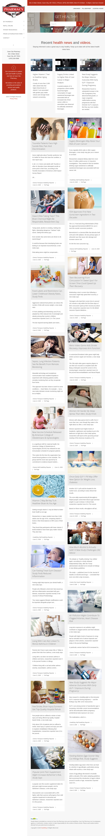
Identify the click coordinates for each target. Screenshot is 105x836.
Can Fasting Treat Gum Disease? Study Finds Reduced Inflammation (47, 573)
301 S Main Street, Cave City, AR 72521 (42, 3)
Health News (57, 29)
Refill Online (8, 25)
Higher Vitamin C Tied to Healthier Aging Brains (41, 77)
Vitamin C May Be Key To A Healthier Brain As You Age (44, 502)
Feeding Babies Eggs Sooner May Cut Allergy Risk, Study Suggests (84, 757)
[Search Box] (63, 24)
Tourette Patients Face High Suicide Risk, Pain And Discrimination (44, 146)
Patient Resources (10, 30)
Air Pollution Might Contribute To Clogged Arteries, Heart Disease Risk (84, 618)
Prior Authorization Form (12, 34)
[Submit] (79, 24)
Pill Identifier (86, 8)
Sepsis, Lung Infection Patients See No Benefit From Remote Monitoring (46, 364)
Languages (76, 8)
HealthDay (44, 828)
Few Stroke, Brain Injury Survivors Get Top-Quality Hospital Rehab (47, 708)
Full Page (46, 185)
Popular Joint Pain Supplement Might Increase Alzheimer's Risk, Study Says (46, 775)
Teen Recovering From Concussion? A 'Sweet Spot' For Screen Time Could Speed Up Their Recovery (83, 281)
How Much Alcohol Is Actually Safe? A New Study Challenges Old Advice (84, 550)
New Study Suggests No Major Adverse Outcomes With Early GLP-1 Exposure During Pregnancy (90, 79)
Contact (6, 38)
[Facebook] (13, 45)
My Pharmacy (8, 21)
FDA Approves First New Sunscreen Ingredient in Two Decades (82, 214)
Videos (68, 29)
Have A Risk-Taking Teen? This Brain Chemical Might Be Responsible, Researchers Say (45, 219)
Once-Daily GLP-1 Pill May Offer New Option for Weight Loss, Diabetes (83, 479)
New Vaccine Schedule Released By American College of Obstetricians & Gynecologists (46, 435)
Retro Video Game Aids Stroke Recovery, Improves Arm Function (84, 347)
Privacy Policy (14, 98)
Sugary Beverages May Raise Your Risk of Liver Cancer (84, 142)
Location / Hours (98, 8)
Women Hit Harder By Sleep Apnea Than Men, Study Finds (82, 412)
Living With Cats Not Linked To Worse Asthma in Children (45, 642)
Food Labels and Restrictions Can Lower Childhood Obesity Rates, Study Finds (47, 294)
